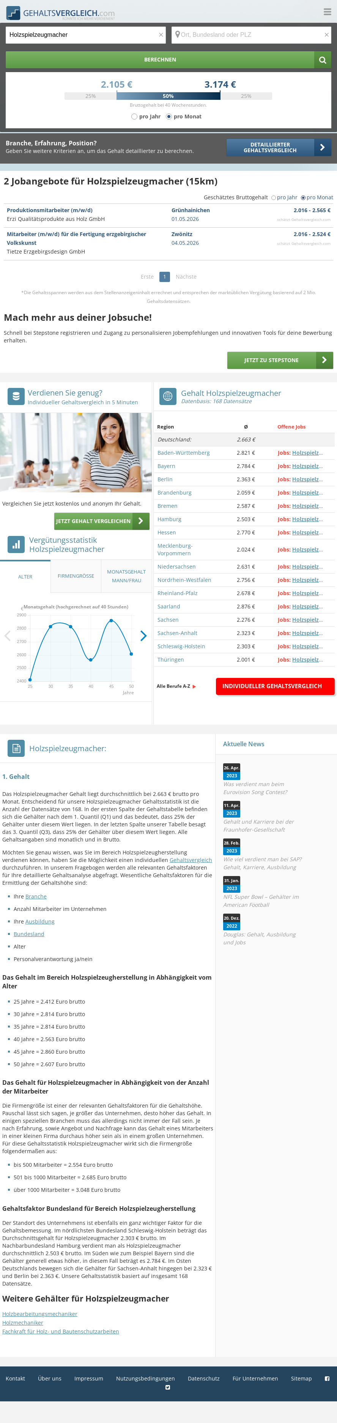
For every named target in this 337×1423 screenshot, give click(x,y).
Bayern (166, 466)
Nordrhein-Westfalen (184, 579)
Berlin (165, 479)
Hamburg (169, 519)
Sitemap (301, 1378)
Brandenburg (174, 492)
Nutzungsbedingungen (145, 1378)
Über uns (49, 1378)
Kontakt (15, 1378)
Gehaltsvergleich (191, 860)
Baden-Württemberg (183, 452)
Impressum (88, 1378)
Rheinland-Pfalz (177, 593)
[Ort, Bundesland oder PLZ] (252, 35)
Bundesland (29, 934)
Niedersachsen (176, 566)
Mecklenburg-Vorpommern (175, 549)
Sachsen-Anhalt (177, 633)
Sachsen (168, 619)
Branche (36, 896)
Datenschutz (204, 1378)
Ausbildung (40, 921)
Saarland (168, 606)
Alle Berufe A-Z (173, 686)
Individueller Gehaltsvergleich (272, 686)
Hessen (166, 532)
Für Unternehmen (255, 1378)
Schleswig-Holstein (181, 646)
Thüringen (170, 659)
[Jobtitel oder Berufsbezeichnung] (86, 35)
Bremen (167, 505)
